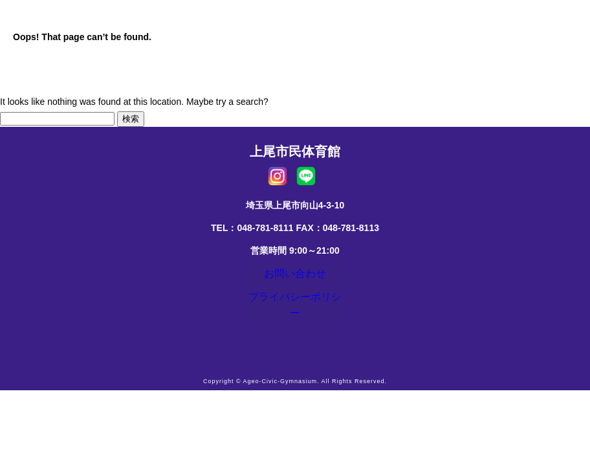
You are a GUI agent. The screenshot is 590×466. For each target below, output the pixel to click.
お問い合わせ (295, 276)
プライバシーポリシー (295, 306)
